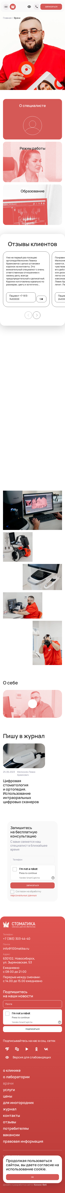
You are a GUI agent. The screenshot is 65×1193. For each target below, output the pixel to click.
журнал (9, 1108)
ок (32, 1176)
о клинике (12, 1070)
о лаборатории (16, 1076)
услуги (9, 1089)
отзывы (9, 1121)
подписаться (32, 1028)
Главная (7, 17)
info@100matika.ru (16, 948)
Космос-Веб (40, 1184)
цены (7, 1096)
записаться (51, 6)
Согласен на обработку (26, 893)
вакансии (11, 1134)
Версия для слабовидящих (27, 1057)
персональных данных (23, 895)
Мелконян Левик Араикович (26, 773)
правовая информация (23, 1141)
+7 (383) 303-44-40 (16, 939)
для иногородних (18, 1102)
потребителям (16, 1128)
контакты (11, 1115)
